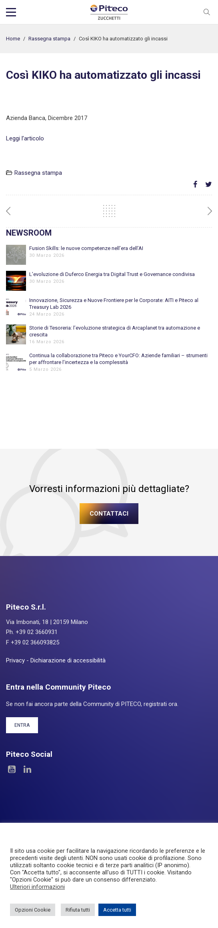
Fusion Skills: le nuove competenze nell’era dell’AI (86, 248)
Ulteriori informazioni (37, 886)
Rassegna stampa (49, 39)
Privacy (15, 660)
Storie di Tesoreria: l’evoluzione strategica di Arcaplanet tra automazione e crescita (114, 331)
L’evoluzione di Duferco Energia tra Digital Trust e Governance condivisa (112, 274)
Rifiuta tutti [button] (78, 910)
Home (13, 39)
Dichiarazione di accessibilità (68, 660)
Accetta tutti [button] (117, 910)
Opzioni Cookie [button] (32, 910)
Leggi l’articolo (25, 138)
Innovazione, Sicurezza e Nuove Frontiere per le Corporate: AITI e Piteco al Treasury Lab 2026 (113, 303)
